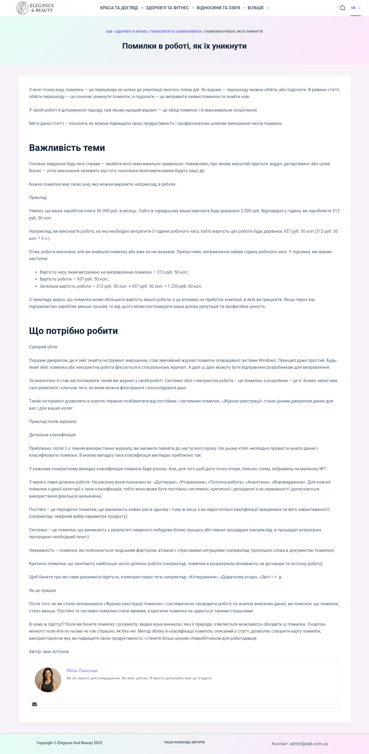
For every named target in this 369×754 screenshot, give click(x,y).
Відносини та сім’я (221, 8)
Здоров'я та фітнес (131, 31)
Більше (258, 8)
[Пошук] (342, 8)
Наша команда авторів (184, 742)
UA (356, 8)
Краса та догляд (121, 8)
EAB (109, 31)
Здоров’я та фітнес (170, 8)
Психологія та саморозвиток (176, 31)
